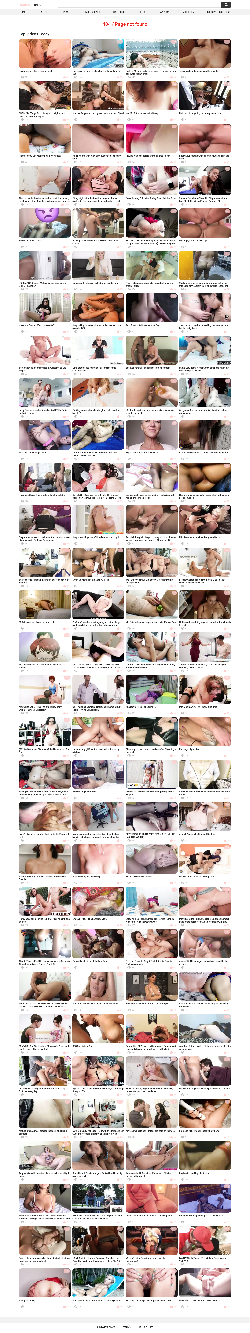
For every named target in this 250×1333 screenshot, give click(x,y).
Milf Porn (188, 12)
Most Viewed (92, 12)
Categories (119, 12)
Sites (142, 12)
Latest (44, 12)
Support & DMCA (106, 1327)
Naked (30, 5)
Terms (127, 1327)
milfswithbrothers (218, 12)
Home (23, 12)
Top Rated (66, 12)
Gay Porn (164, 12)
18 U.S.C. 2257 (146, 1327)
